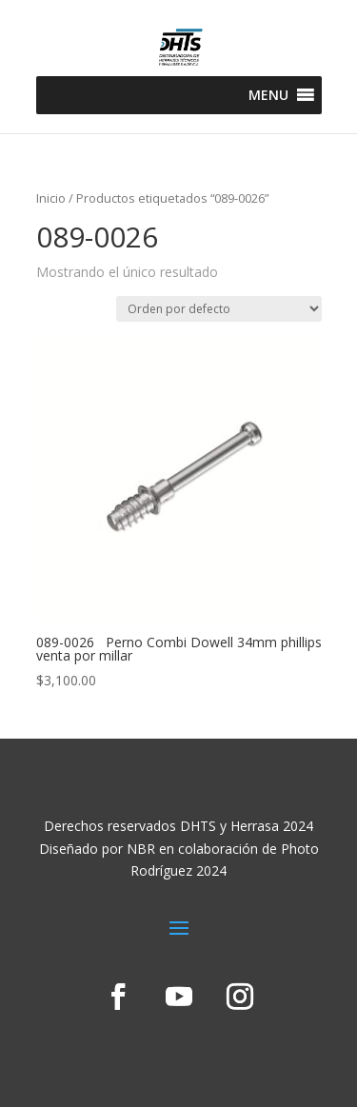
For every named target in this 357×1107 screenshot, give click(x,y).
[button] (268, 95)
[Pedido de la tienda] (219, 309)
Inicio (51, 198)
